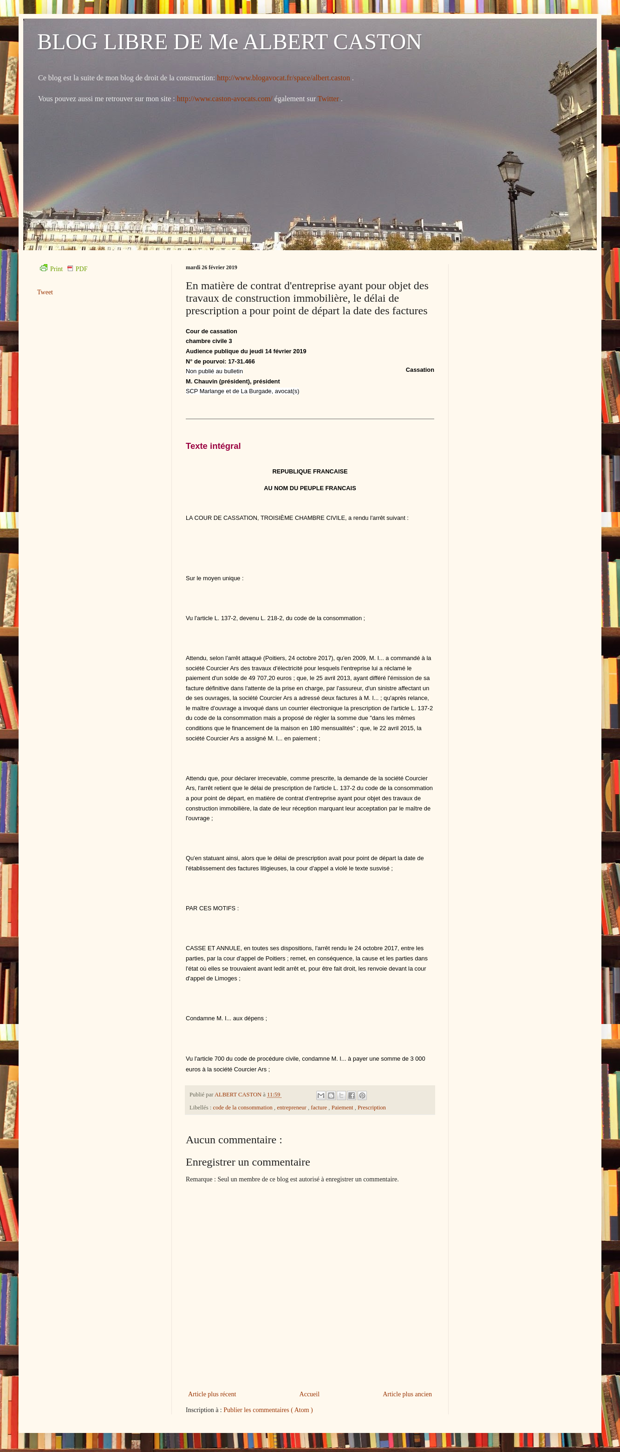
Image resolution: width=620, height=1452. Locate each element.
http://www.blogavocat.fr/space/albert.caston (284, 78)
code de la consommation (243, 1107)
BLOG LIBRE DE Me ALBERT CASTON (229, 41)
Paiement (343, 1107)
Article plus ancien (407, 1394)
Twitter (329, 99)
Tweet (45, 292)
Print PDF (63, 269)
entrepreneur (292, 1107)
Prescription (372, 1107)
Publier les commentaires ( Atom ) (268, 1410)
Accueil (310, 1394)
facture (319, 1107)
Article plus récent (212, 1394)
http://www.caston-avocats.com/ (225, 99)
